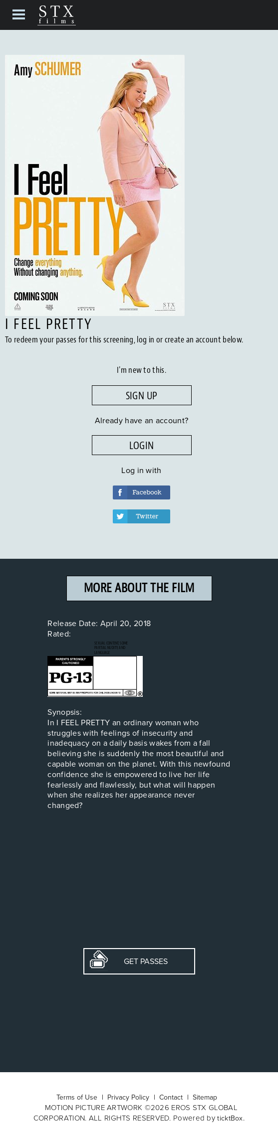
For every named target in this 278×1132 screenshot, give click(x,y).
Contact (171, 1097)
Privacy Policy (128, 1097)
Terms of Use (76, 1097)
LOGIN (141, 446)
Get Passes (128, 961)
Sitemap (205, 1097)
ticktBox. (231, 1118)
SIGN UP (142, 396)
